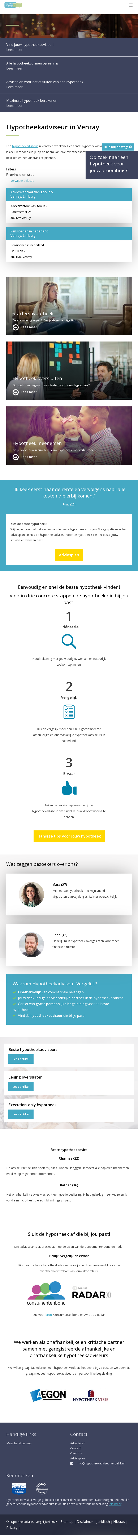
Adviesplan (69, 554)
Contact (75, 1448)
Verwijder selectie (22, 181)
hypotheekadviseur (25, 146)
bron (49, 1315)
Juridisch (103, 1521)
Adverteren (77, 1443)
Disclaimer (85, 1521)
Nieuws (119, 1521)
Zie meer (115, 1504)
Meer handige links (19, 1443)
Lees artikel (21, 1059)
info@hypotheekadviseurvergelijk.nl (97, 1463)
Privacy (11, 1527)
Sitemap (67, 1521)
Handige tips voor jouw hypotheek (69, 836)
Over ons (76, 1453)
